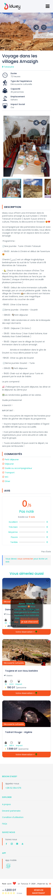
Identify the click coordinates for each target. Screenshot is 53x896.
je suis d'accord (29, 621)
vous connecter (25, 558)
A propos (6, 804)
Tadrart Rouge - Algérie (18, 732)
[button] (44, 169)
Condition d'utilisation (12, 817)
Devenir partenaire (11, 810)
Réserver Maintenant (38, 891)
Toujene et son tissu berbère (21, 670)
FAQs (4, 823)
